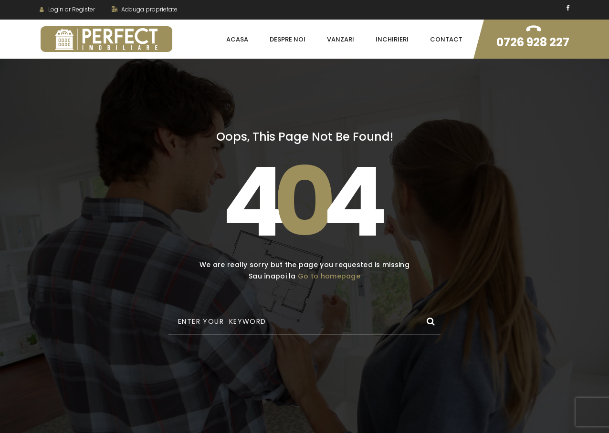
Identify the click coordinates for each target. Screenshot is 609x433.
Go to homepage (329, 276)
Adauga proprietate (145, 9)
